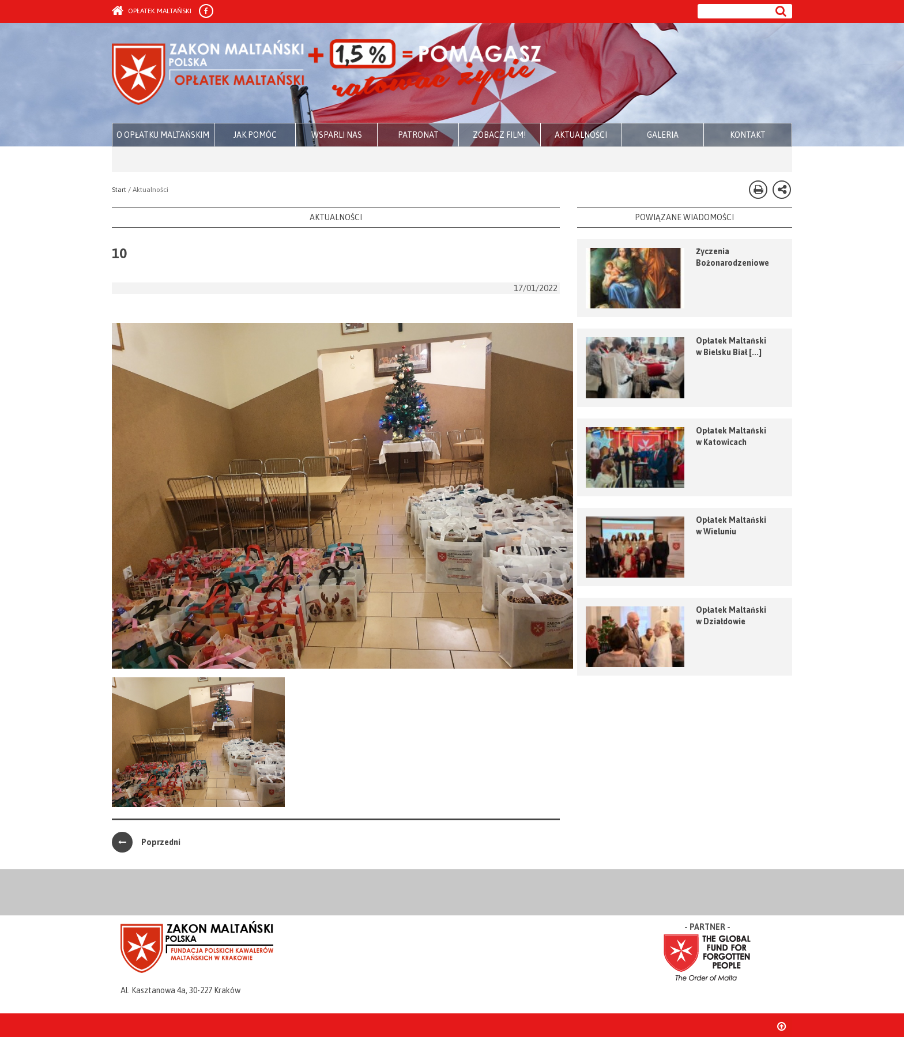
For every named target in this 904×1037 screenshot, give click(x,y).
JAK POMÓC (255, 134)
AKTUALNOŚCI (581, 134)
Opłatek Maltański (151, 11)
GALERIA (663, 134)
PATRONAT (418, 134)
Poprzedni (146, 842)
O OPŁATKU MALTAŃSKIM (162, 134)
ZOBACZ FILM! (499, 134)
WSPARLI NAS (336, 134)
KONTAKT (748, 134)
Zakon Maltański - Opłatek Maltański (327, 73)
